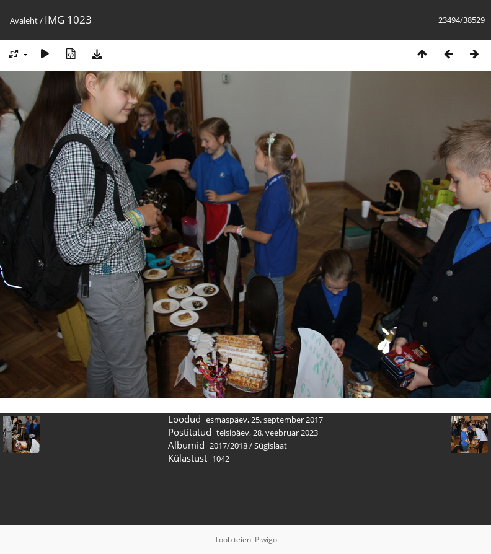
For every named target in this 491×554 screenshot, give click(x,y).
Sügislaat (270, 445)
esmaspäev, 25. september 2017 (264, 419)
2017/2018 (228, 445)
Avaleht (24, 20)
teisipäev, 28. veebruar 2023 (267, 432)
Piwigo (266, 539)
